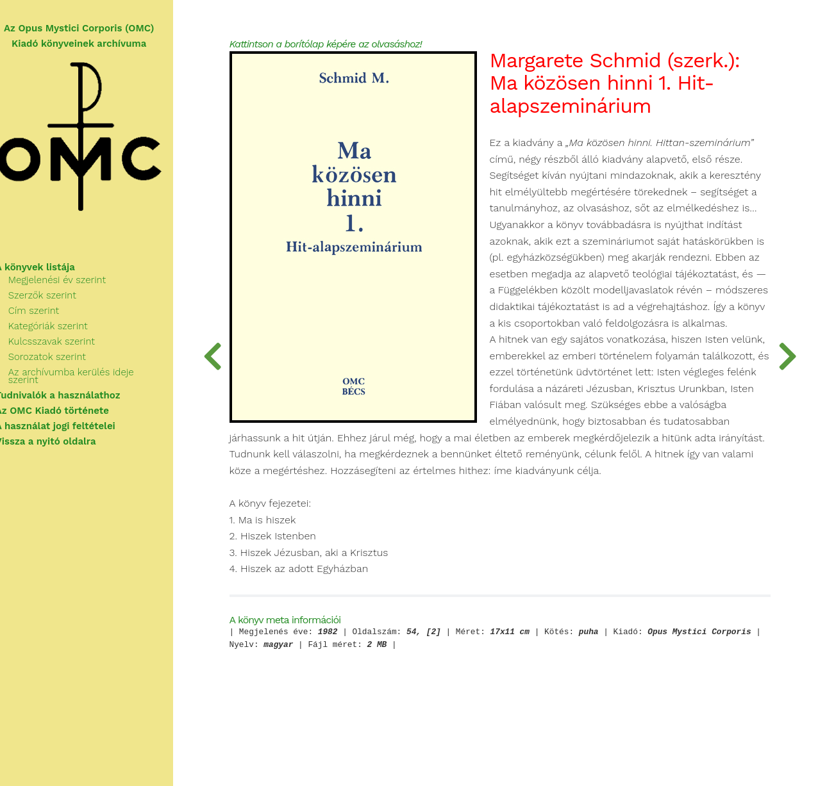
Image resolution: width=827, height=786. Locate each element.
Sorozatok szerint (62, 360)
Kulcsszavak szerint (66, 345)
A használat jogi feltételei (70, 422)
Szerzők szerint (57, 299)
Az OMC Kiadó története (67, 407)
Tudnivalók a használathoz (72, 391)
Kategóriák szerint (63, 330)
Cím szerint (48, 314)
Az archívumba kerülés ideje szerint (102, 376)
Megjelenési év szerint (72, 284)
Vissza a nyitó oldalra (60, 437)
